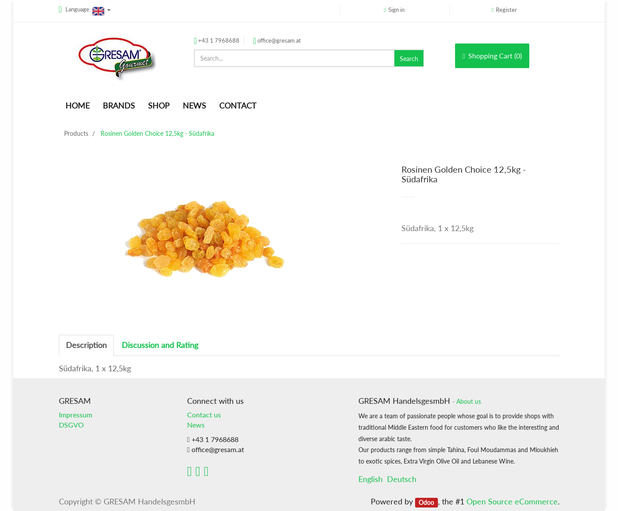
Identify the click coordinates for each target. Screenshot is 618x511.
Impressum (75, 414)
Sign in (396, 9)
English (370, 479)
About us (468, 401)
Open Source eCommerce (512, 501)
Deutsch (401, 479)
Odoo (426, 502)
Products (76, 133)
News (196, 424)
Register (506, 9)
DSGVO (71, 424)
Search (409, 58)
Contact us (204, 414)
